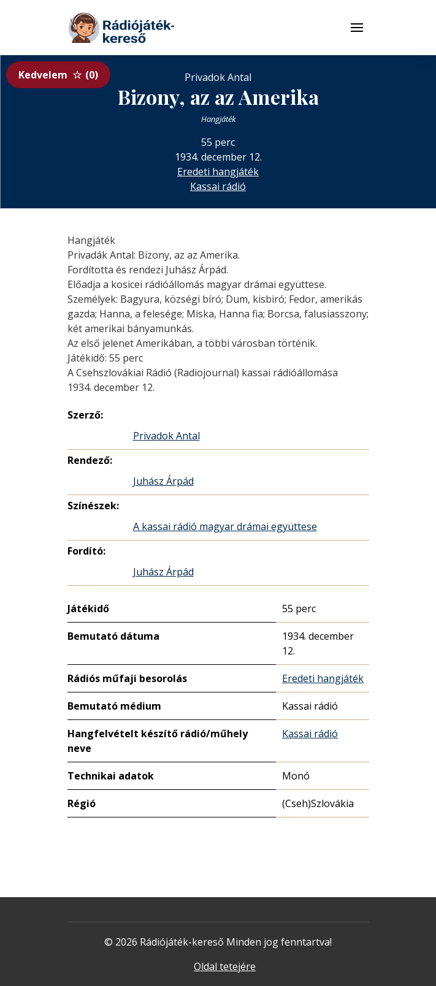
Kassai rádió (218, 186)
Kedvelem (58, 74)
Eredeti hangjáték (218, 171)
